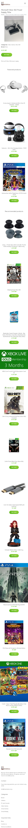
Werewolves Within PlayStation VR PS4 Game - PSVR (14, 194)
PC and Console (5, 803)
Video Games (11, 44)
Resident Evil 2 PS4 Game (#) (14, 749)
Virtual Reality (4, 811)
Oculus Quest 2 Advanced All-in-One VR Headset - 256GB (14, 103)
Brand (2, 797)
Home (2, 14)
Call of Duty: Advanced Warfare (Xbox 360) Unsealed (14, 417)
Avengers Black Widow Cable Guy (14, 550)
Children (3, 800)
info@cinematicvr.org (6, 789)
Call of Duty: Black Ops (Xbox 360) (14, 461)
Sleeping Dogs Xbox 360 (14, 290)
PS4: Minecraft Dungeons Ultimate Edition (14, 648)
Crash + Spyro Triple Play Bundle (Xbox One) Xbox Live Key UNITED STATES (14, 704)
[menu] (25, 3)
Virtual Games (4, 808)
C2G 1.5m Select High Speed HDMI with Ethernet (14, 505)
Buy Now (6, 54)
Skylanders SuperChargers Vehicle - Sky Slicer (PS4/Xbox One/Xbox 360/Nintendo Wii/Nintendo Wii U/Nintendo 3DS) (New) (14, 335)
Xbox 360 (18, 44)
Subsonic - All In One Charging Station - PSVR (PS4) (14, 148)
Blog (2, 821)
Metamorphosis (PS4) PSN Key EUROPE (14, 604)
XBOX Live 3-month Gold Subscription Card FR (14, 372)
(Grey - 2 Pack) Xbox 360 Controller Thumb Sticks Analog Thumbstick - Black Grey (14, 245)
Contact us (4, 824)
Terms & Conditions (6, 826)
